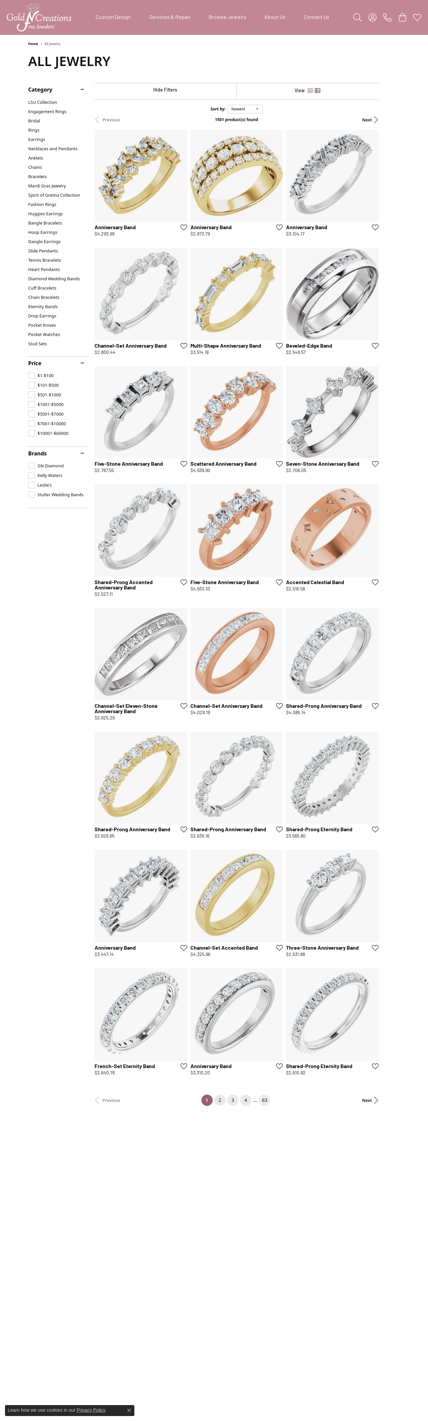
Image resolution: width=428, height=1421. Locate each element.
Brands (37, 453)
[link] (387, 17)
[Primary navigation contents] (212, 17)
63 (275, 1157)
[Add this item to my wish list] (188, 234)
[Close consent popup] (129, 1410)
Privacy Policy (91, 1410)
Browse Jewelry (227, 17)
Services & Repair (169, 17)
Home (33, 43)
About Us (275, 17)
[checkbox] (41, 375)
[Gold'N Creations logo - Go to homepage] (39, 17)
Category (40, 89)
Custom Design (113, 17)
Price (34, 363)
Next (388, 120)
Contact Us (316, 17)
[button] (357, 17)
